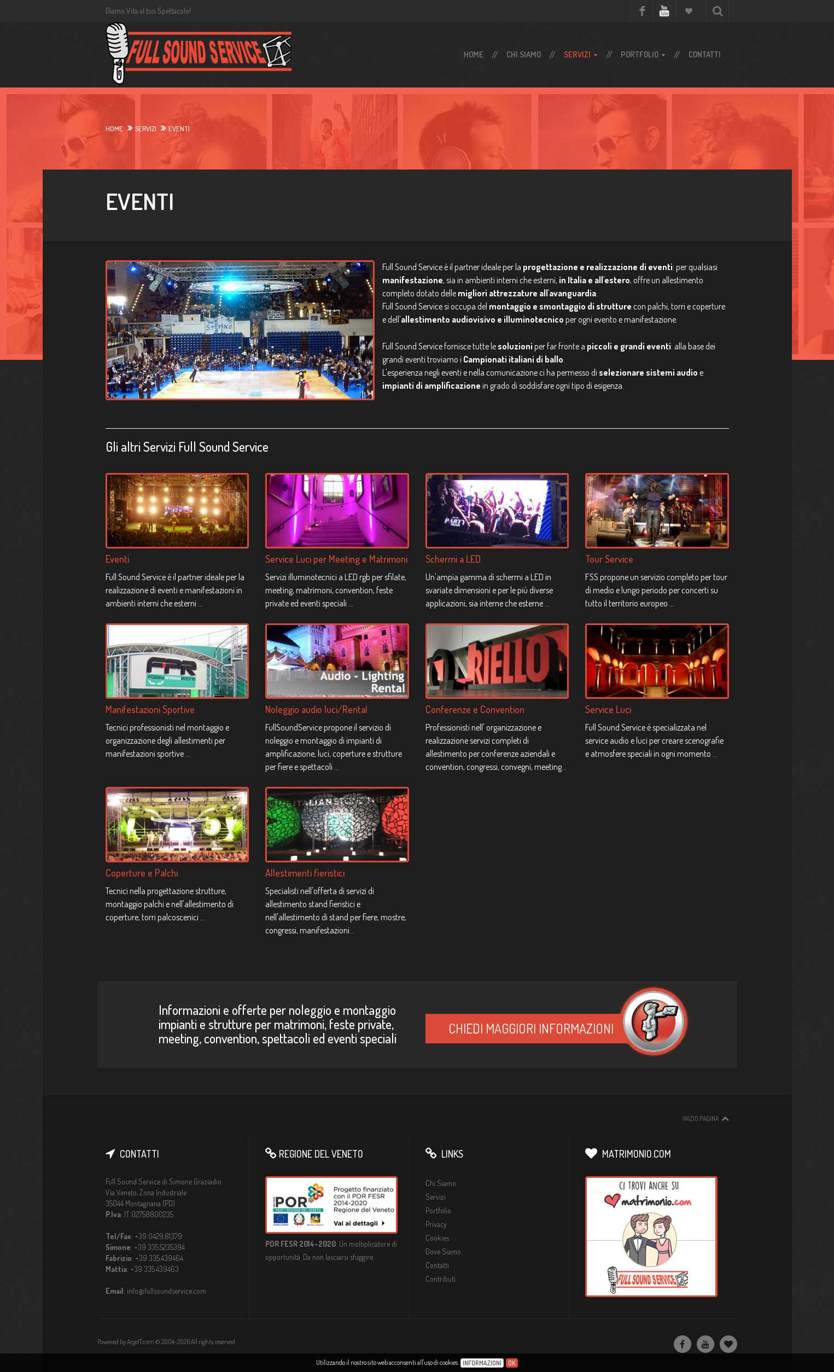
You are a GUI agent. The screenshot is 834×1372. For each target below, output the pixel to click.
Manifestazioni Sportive (150, 709)
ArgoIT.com (140, 1342)
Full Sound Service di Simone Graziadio (163, 1181)
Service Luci (608, 709)
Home (473, 54)
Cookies (437, 1237)
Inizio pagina (701, 1118)
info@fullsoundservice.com (166, 1290)
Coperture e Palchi (142, 873)
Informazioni (482, 1363)
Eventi (117, 559)
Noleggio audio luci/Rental (316, 709)
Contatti (705, 54)
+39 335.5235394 (159, 1247)
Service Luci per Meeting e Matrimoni (336, 559)
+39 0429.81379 (158, 1236)
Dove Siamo (443, 1251)
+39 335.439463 (154, 1269)
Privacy (436, 1224)
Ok (512, 1363)
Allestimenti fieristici (305, 873)
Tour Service (609, 559)
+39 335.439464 (159, 1258)
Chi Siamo (523, 54)
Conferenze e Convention (474, 709)
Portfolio (643, 54)
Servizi (581, 54)
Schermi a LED (453, 559)
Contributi (440, 1278)
